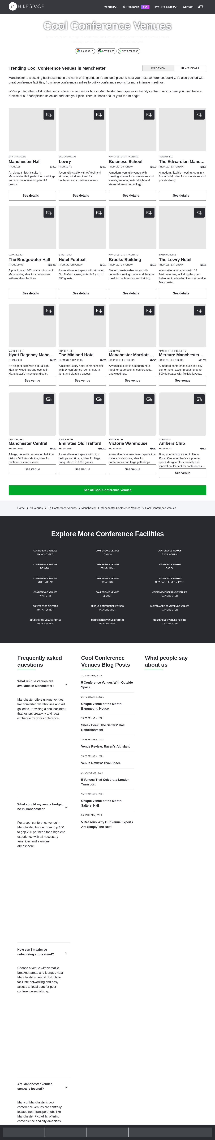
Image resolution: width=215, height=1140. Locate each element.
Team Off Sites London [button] (72, 1020)
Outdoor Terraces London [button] (25, 1043)
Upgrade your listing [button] (172, 1121)
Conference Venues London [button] (26, 1009)
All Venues (36, 527)
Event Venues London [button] (72, 1049)
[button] (194, 7)
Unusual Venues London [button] (73, 1072)
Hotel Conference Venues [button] (25, 1015)
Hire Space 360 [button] (120, 1116)
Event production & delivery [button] (126, 1122)
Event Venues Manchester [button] (126, 1015)
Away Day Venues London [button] (74, 1009)
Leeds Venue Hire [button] (171, 1038)
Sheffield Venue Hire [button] (173, 1072)
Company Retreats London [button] (74, 1015)
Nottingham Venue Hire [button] (174, 1060)
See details (32, 195)
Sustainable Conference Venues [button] (28, 1032)
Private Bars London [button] (22, 1055)
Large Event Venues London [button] (75, 1060)
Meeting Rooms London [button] (73, 1032)
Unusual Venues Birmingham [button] (127, 1073)
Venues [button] (110, 7)
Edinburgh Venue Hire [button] (174, 1026)
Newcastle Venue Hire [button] (174, 1055)
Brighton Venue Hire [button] (172, 1009)
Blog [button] (64, 1121)
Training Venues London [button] (73, 1038)
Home (21, 527)
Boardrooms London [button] (71, 1043)
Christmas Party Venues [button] (24, 1038)
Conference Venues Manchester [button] (129, 1009)
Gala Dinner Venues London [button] (75, 1055)
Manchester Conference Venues (120, 527)
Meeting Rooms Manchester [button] (127, 1020)
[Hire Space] (26, 9)
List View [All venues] (158, 68)
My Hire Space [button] (166, 7)
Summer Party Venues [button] (23, 1072)
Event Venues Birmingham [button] (126, 1056)
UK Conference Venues (62, 527)
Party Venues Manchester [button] (125, 1026)
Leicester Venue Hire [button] (173, 1043)
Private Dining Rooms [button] (23, 1060)
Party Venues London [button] (23, 1049)
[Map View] (190, 68)
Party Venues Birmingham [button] (126, 1067)
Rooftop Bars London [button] (22, 1066)
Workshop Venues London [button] (74, 1026)
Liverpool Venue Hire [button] (173, 1049)
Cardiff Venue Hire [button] (172, 1020)
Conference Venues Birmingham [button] (129, 1050)
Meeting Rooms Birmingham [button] (127, 1062)
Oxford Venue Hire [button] (172, 1066)
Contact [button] (66, 1115)
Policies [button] (66, 1109)
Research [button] (135, 7)
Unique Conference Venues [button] (26, 1026)
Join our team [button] (169, 1109)
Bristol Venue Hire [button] (171, 1015)
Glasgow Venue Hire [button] (173, 1032)
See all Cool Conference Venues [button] (107, 509)
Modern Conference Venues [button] (26, 1020)
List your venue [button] (170, 1115)
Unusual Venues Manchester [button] (127, 1032)
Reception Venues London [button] (74, 1066)
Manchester (88, 527)
